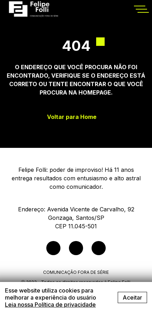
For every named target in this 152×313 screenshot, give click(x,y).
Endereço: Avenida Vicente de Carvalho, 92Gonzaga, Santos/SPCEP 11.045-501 (76, 218)
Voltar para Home (72, 117)
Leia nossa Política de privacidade (50, 304)
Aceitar (132, 297)
